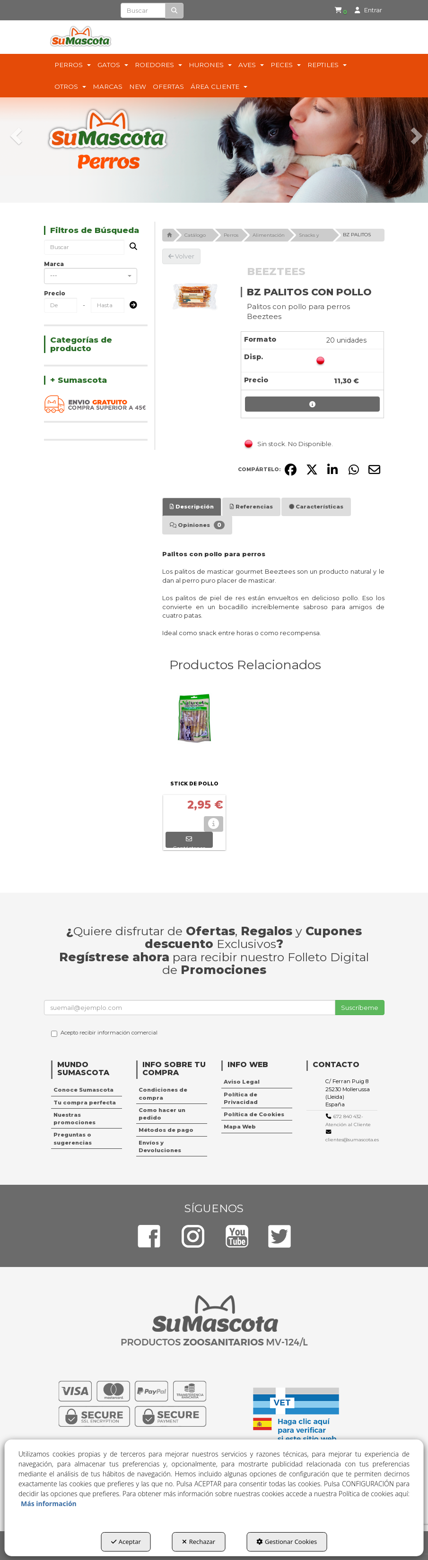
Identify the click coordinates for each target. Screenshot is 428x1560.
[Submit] (130, 305)
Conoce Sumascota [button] (83, 1089)
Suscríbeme (359, 1007)
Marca (54, 263)
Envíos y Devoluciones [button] (160, 1146)
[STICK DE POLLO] (194, 730)
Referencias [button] (251, 506)
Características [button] (316, 506)
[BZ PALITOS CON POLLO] (194, 296)
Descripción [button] (192, 506)
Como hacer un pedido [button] (162, 1114)
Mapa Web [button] (240, 1126)
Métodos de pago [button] (166, 1130)
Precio (54, 293)
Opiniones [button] (197, 525)
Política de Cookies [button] (254, 1114)
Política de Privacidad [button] (241, 1098)
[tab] (191, 507)
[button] (336, 10)
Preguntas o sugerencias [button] (72, 1138)
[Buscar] (174, 10)
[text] (143, 10)
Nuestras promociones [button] (74, 1119)
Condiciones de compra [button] (163, 1093)
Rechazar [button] (198, 1541)
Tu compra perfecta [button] (84, 1102)
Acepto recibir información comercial (104, 1033)
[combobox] (90, 276)
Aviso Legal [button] (242, 1081)
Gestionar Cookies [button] (286, 1541)
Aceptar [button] (126, 1541)
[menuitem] (334, 10)
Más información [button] (49, 1503)
